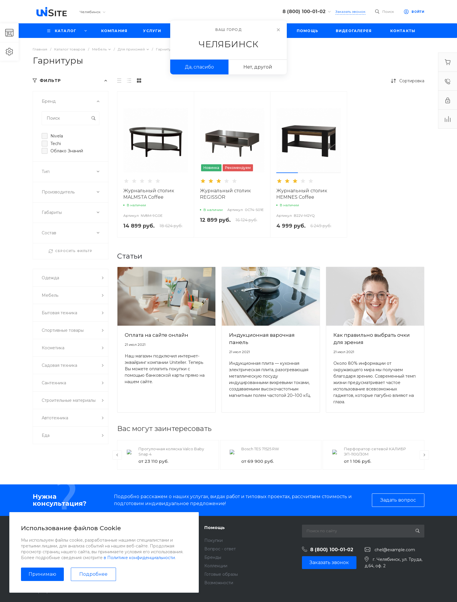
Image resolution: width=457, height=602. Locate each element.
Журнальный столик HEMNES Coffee (301, 194)
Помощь (214, 527)
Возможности (218, 582)
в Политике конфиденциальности (139, 557)
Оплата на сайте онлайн (156, 335)
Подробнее (93, 574)
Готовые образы (221, 574)
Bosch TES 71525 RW (260, 448)
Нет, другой (257, 67)
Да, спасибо (199, 67)
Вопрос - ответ (220, 549)
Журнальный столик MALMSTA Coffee (148, 194)
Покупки (213, 540)
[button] (287, 172)
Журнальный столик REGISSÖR (225, 194)
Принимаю (42, 574)
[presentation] (117, 455)
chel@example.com (395, 549)
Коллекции (215, 565)
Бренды (212, 557)
